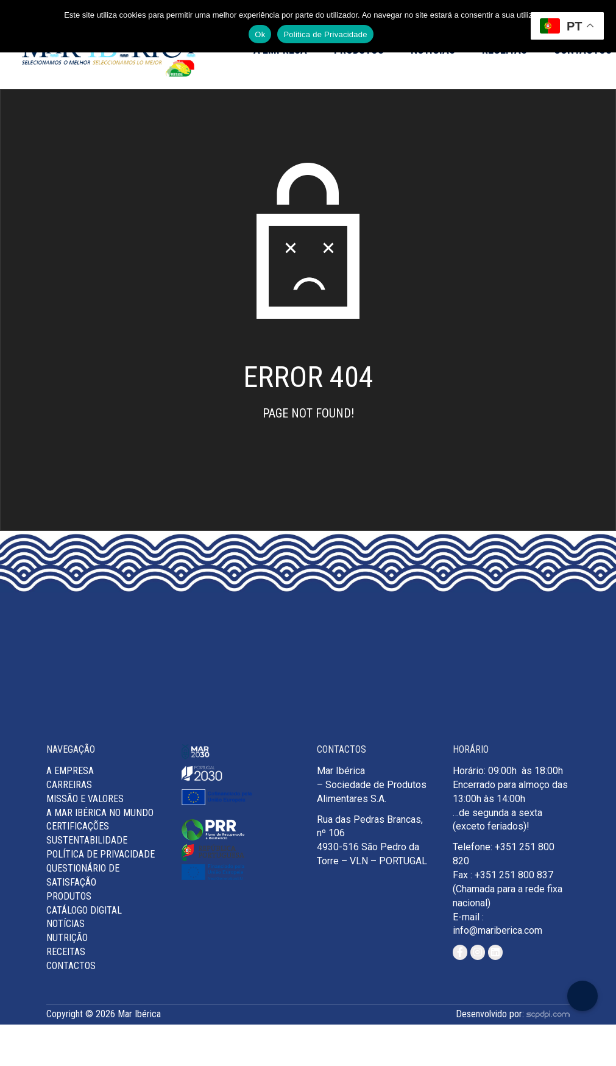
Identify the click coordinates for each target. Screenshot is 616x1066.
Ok (260, 34)
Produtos (68, 896)
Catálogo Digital (84, 910)
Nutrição (67, 937)
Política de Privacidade (100, 854)
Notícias (65, 923)
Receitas (65, 952)
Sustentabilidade (86, 840)
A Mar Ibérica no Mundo (100, 813)
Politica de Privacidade (325, 34)
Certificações (77, 826)
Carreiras (69, 785)
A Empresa (70, 770)
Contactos (71, 966)
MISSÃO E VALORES (85, 799)
